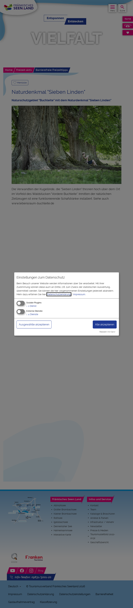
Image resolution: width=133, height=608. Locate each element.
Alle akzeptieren (104, 324)
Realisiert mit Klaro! (107, 332)
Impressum (79, 294)
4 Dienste (32, 314)
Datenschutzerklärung (59, 294)
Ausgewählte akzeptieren (34, 324)
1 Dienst (31, 306)
